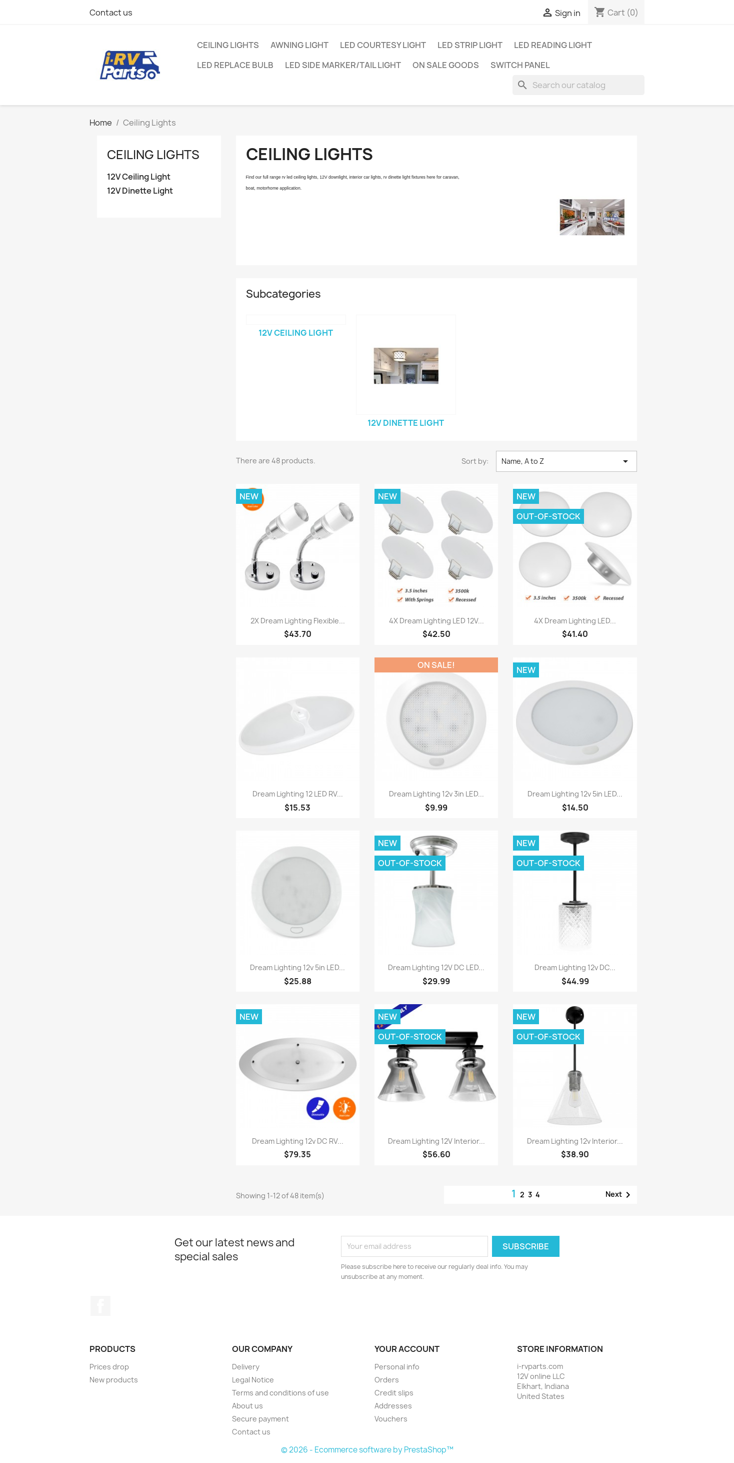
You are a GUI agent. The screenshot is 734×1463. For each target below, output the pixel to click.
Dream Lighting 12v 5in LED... (575, 794)
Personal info (397, 1366)
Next (620, 1195)
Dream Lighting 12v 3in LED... (436, 794)
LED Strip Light (470, 45)
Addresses (393, 1405)
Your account (407, 1348)
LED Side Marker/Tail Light (343, 65)
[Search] (578, 85)
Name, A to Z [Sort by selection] (567, 461)
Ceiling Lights (228, 45)
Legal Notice (253, 1379)
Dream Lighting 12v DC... (575, 967)
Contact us (111, 12)
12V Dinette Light (140, 191)
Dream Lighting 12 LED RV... (297, 794)
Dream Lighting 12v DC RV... (298, 1141)
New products (114, 1379)
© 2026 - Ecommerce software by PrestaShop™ (367, 1449)
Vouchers (391, 1418)
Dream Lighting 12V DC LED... (436, 967)
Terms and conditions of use (280, 1392)
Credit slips (394, 1392)
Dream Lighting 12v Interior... (575, 1141)
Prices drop (109, 1366)
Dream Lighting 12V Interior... (436, 1141)
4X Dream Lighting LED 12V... (436, 620)
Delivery (246, 1366)
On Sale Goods (445, 65)
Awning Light (299, 45)
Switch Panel (520, 65)
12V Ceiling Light (138, 177)
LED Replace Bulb (235, 65)
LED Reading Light (553, 45)
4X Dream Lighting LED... (575, 620)
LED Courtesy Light (383, 45)
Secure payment (260, 1418)
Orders (386, 1379)
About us (247, 1405)
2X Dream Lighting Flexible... (297, 620)
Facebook (100, 1306)
